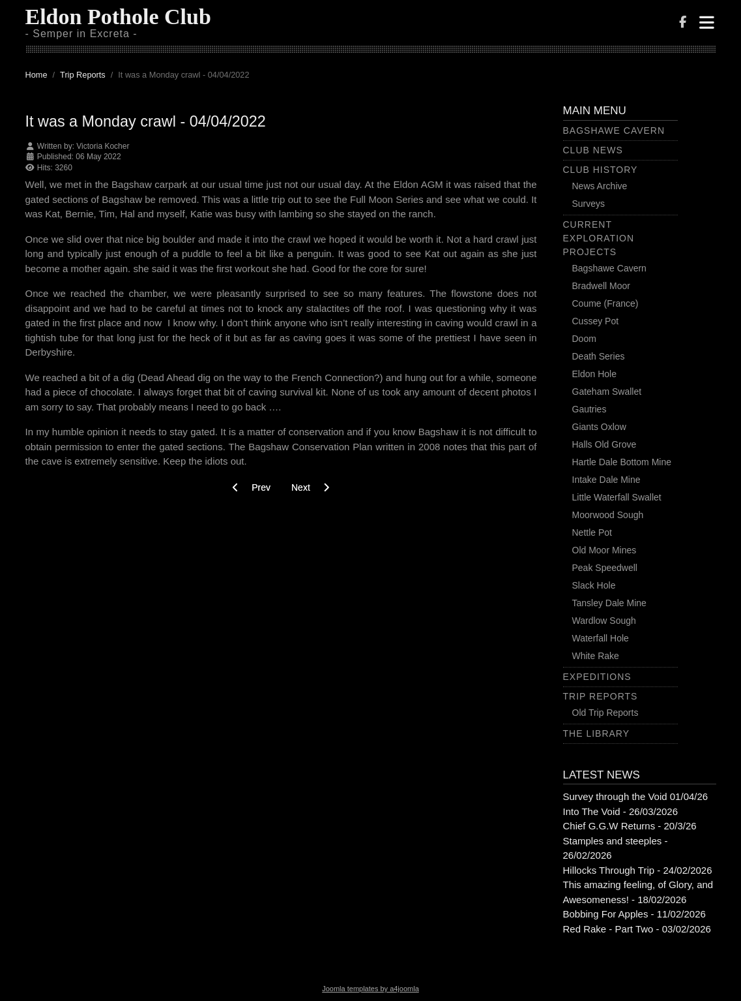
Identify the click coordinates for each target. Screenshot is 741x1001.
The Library (596, 733)
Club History (600, 169)
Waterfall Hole (600, 638)
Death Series (598, 356)
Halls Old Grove (604, 444)
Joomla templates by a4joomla (370, 989)
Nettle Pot (592, 532)
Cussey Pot (595, 321)
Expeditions (597, 676)
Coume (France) (605, 303)
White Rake (595, 656)
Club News (593, 150)
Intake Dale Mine (606, 479)
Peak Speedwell (604, 567)
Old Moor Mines (604, 550)
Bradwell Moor (601, 286)
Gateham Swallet (607, 391)
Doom (584, 338)
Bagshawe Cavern (614, 130)
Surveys (588, 203)
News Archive (600, 186)
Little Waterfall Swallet (616, 497)
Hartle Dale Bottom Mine (622, 462)
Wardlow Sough (604, 620)
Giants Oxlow (599, 427)
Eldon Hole (594, 374)
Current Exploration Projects (599, 238)
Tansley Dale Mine (609, 603)
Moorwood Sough (608, 515)
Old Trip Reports (605, 712)
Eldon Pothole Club (118, 17)
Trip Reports (600, 696)
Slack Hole (594, 585)
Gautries (589, 409)
